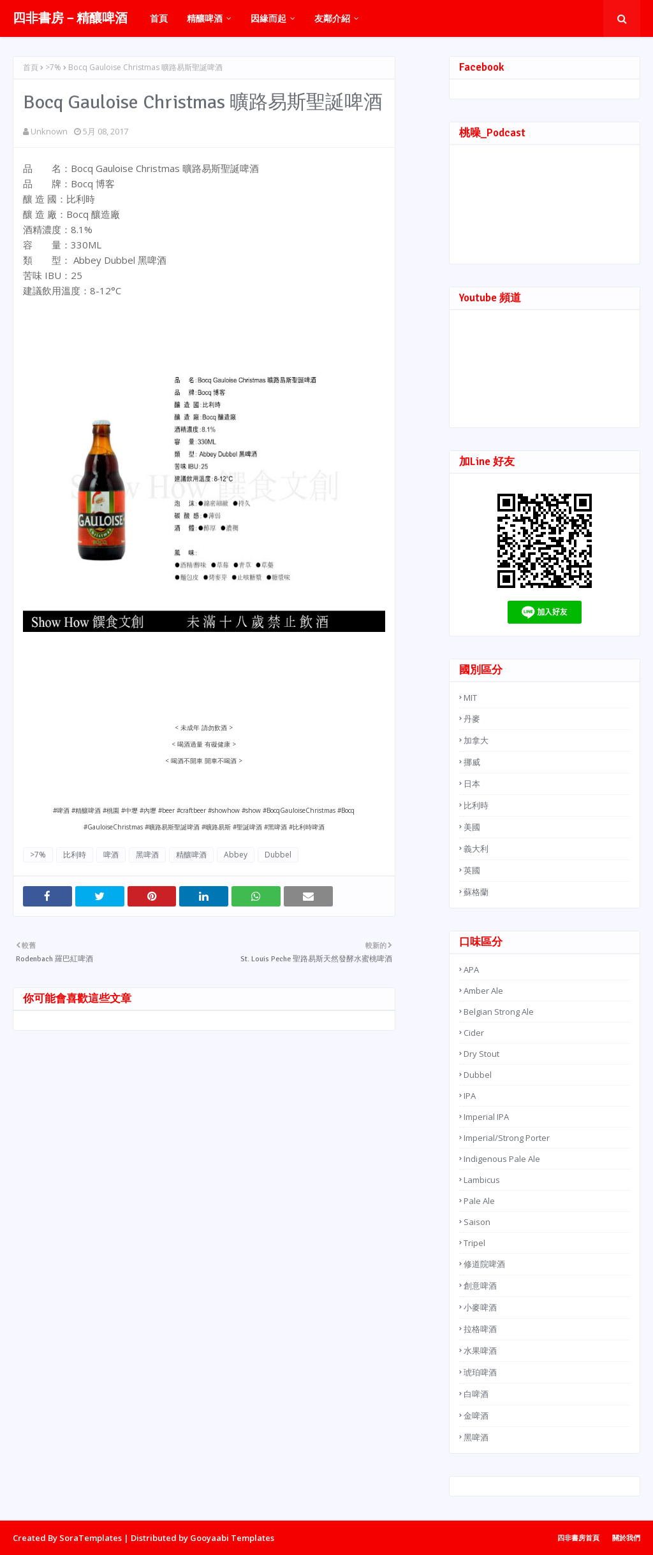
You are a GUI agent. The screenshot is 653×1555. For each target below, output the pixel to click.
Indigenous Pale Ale (502, 1158)
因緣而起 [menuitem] (268, 18)
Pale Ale (479, 1201)
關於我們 (626, 1537)
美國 (472, 827)
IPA (470, 1095)
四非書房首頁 (578, 1537)
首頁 (30, 67)
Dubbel (278, 854)
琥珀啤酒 (480, 1372)
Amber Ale (483, 990)
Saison (477, 1222)
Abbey (235, 854)
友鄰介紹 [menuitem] (332, 18)
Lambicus (482, 1180)
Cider (474, 1032)
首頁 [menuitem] (159, 18)
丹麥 (472, 718)
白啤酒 (476, 1394)
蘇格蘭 (476, 892)
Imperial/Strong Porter (507, 1137)
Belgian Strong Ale (499, 1011)
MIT (470, 697)
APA (471, 969)
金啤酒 (476, 1415)
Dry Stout (481, 1053)
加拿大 (476, 740)
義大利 (476, 848)
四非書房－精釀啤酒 (70, 18)
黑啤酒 (147, 854)
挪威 (472, 762)
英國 (472, 870)
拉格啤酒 (480, 1329)
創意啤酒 (480, 1285)
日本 (472, 783)
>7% (53, 67)
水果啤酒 (480, 1350)
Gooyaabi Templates (232, 1538)
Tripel (474, 1243)
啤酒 (111, 854)
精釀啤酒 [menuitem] (205, 18)
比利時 (74, 854)
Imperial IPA (486, 1116)
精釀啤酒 (191, 854)
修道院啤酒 (484, 1264)
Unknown (49, 131)
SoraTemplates (90, 1538)
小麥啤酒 (480, 1307)
